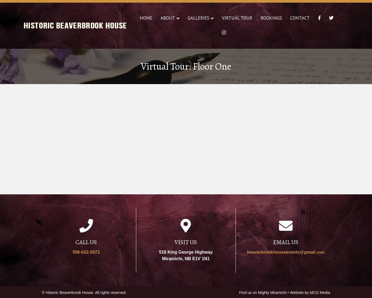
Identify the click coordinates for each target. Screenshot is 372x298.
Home (146, 18)
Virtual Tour (237, 18)
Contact (300, 18)
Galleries (198, 18)
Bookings (271, 18)
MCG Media (320, 292)
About (167, 18)
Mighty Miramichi (272, 292)
